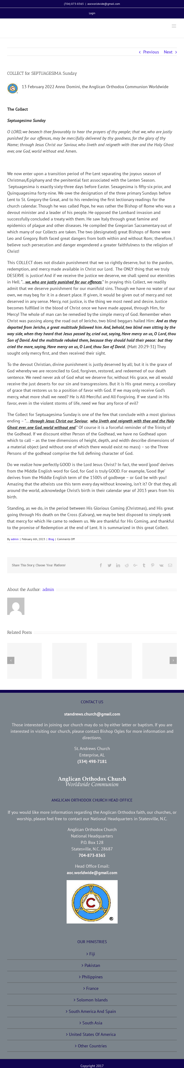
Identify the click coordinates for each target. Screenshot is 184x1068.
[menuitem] (92, 13)
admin (15, 539)
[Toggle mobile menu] (174, 26)
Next (168, 52)
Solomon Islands (92, 1000)
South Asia (92, 1023)
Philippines (92, 977)
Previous (151, 52)
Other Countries (92, 1046)
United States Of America (92, 1034)
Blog (51, 539)
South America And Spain (92, 1011)
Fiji (92, 954)
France (92, 988)
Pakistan (92, 965)
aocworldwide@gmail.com (103, 4)
